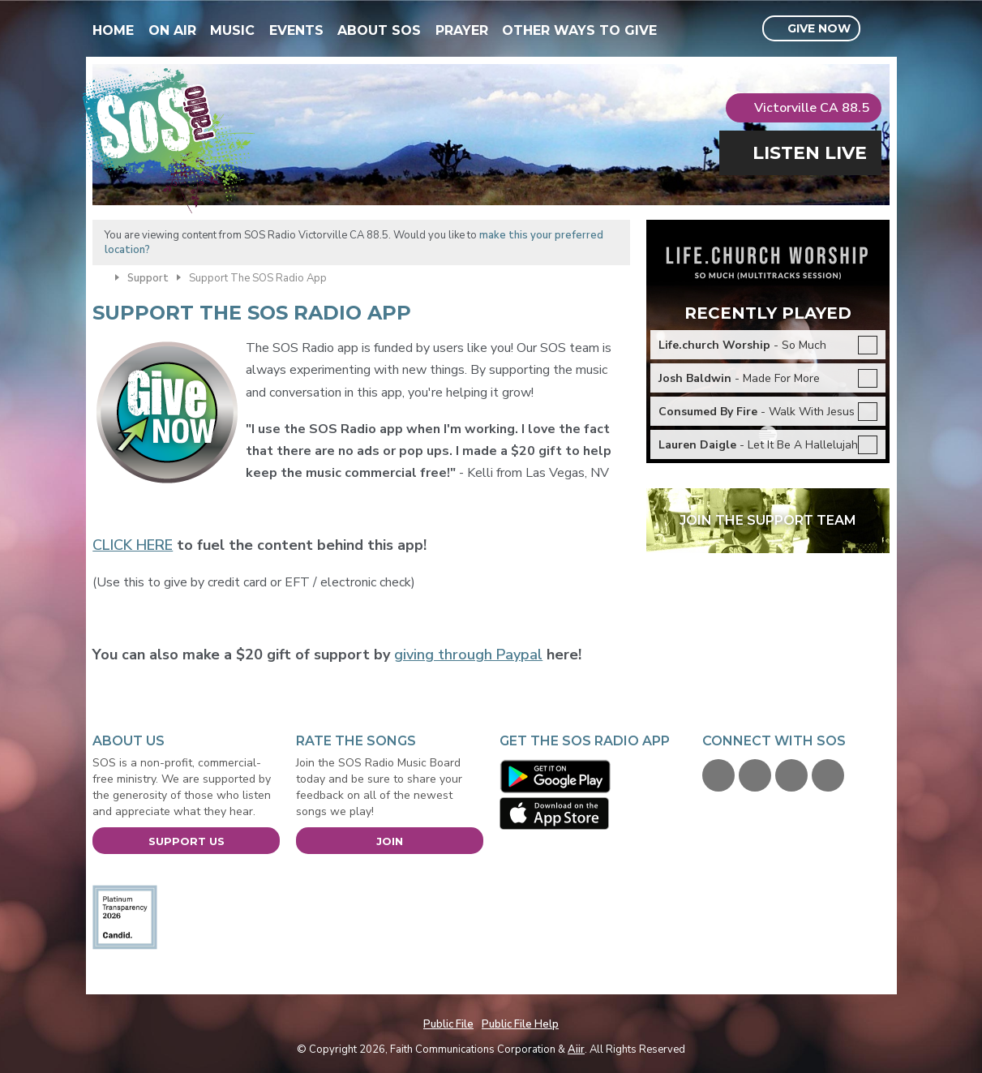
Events (296, 30)
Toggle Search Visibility (879, 29)
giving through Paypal (468, 654)
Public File (448, 1024)
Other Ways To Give (579, 30)
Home (113, 30)
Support (148, 278)
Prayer (461, 30)
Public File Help (520, 1024)
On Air (172, 30)
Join (389, 841)
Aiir (576, 1049)
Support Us (186, 841)
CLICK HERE (132, 545)
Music (232, 30)
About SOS (379, 30)
